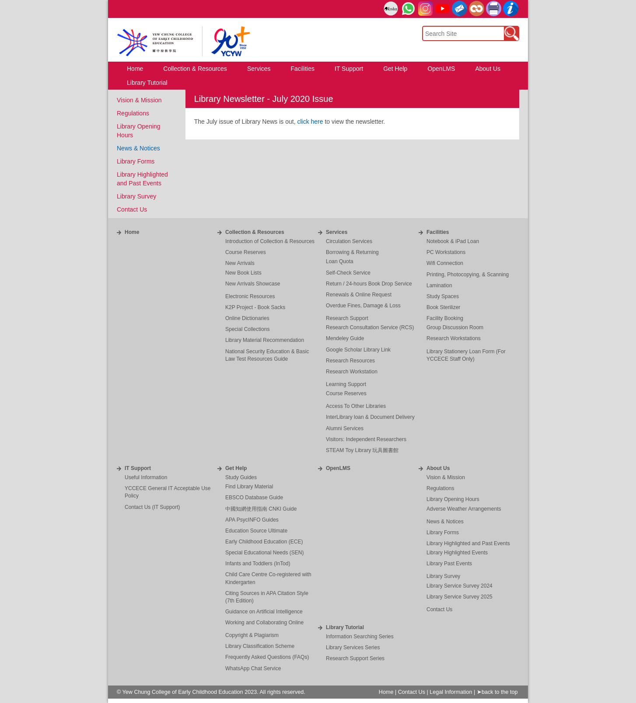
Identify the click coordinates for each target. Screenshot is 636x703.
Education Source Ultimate (256, 531)
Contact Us (132, 209)
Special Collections (247, 329)
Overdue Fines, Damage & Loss (363, 306)
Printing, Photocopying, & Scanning (467, 274)
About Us (438, 468)
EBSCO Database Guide (254, 497)
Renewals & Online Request (358, 295)
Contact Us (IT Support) (152, 507)
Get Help (236, 468)
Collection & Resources (254, 232)
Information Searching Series (360, 636)
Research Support (347, 318)
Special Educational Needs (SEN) (264, 553)
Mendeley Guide (345, 338)
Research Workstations (453, 338)
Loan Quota (339, 261)
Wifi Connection (444, 263)
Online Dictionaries (247, 318)
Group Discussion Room (454, 327)
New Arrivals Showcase (252, 284)
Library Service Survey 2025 (459, 597)
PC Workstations (445, 252)
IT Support (138, 468)
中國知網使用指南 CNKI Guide (261, 509)
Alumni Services (344, 428)
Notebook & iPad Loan (452, 241)
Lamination (439, 285)
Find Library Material (249, 487)
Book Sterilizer (443, 307)
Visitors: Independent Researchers (366, 439)
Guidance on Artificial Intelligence (264, 612)
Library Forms (135, 161)
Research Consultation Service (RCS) (370, 327)
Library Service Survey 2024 (459, 586)
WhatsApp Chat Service (253, 668)
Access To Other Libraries (356, 406)
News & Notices (138, 148)
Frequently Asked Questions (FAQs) (267, 657)
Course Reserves (245, 252)
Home (132, 232)
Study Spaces (442, 296)
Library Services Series (353, 647)
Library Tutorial (345, 627)
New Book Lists (243, 273)
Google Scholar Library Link (358, 350)
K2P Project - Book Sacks (255, 307)
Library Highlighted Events (457, 553)
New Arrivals (240, 263)
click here (310, 121)
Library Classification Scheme (259, 646)
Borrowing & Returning (352, 252)
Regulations (133, 113)
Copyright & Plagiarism (252, 635)
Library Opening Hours (452, 499)
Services (336, 232)
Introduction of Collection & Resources (270, 241)
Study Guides (241, 477)
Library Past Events (449, 563)
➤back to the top (497, 692)
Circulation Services (349, 241)
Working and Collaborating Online (264, 622)
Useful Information (146, 477)
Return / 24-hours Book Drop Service (369, 284)
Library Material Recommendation (264, 340)
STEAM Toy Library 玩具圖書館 (362, 450)
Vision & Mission (139, 100)
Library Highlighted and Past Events (468, 543)
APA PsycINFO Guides (252, 520)
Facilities (437, 232)
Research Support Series (355, 658)
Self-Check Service (348, 273)
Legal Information (451, 692)
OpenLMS (338, 468)
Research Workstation (351, 372)
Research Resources (350, 361)
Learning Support (346, 384)
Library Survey (136, 196)
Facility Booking (444, 318)
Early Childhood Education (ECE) (264, 542)
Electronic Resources (250, 296)
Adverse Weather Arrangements (463, 509)
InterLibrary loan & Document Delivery (370, 417)
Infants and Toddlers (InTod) (257, 563)
